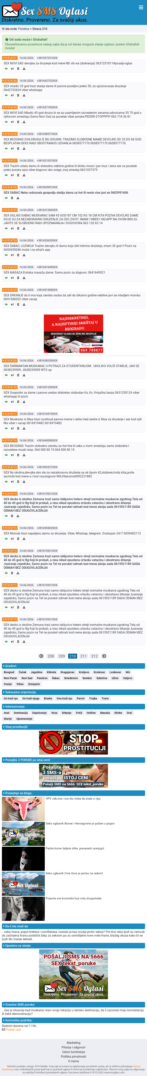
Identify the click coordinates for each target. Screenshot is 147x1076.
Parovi (81, 698)
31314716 (10, 440)
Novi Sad (27, 678)
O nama (73, 1061)
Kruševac (99, 672)
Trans (105, 698)
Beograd (9, 672)
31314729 (10, 107)
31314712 (10, 550)
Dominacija (21, 712)
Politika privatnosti (73, 1056)
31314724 (10, 240)
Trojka (93, 698)
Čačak (22, 672)
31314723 (10, 267)
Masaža (105, 712)
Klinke (118, 712)
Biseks (48, 698)
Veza (54, 712)
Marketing (73, 1043)
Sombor (87, 678)
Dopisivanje (39, 712)
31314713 (10, 527)
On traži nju (11, 698)
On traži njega (30, 698)
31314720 (10, 360)
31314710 (10, 619)
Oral (129, 712)
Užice (115, 678)
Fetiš (79, 712)
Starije (8, 718)
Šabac (56, 678)
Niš (128, 672)
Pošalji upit (13, 1029)
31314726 (10, 187)
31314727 (10, 160)
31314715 (10, 467)
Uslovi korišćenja (73, 1052)
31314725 (10, 209)
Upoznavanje (24, 718)
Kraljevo (84, 672)
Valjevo (127, 678)
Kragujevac (67, 672)
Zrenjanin (34, 684)
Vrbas (20, 684)
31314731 (10, 57)
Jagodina (36, 672)
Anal (6, 712)
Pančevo (42, 678)
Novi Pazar (10, 678)
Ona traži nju (64, 698)
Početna (23, 29)
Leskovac (115, 672)
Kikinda (51, 672)
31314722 (10, 289)
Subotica (101, 678)
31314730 (10, 80)
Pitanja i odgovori (73, 1047)
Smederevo (71, 678)
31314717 (10, 413)
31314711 (10, 585)
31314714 (10, 493)
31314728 (10, 133)
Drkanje (66, 712)
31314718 (10, 387)
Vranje (8, 684)
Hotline (91, 712)
